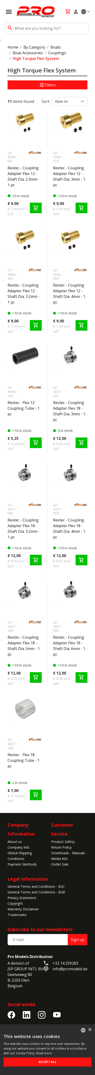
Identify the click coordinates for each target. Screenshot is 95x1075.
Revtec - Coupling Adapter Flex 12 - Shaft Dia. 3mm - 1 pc (69, 176)
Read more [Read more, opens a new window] (44, 1053)
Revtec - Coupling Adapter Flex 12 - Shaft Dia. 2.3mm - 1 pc (24, 176)
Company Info (19, 847)
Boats (55, 47)
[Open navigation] (9, 12)
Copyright (15, 903)
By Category (34, 47)
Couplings (57, 52)
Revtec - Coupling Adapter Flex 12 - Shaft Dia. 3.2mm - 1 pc (24, 294)
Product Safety (63, 841)
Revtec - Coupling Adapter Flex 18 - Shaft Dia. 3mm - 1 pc (69, 411)
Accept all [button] (48, 1062)
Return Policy (61, 847)
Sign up (77, 939)
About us (15, 841)
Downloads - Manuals (68, 853)
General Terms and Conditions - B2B (36, 892)
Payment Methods (22, 864)
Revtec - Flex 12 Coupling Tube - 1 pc (24, 408)
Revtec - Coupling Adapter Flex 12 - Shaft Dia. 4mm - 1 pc (69, 294)
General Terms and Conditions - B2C (36, 886)
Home (13, 47)
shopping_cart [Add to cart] (36, 208)
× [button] (89, 1030)
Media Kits (59, 858)
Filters (47, 85)
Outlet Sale (59, 864)
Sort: (46, 101)
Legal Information (28, 879)
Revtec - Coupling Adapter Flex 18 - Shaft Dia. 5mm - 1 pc (24, 646)
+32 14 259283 (65, 963)
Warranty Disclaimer (23, 909)
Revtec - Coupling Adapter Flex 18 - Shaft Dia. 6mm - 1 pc (69, 646)
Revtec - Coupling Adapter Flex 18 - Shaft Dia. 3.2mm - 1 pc (24, 528)
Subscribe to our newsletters (40, 929)
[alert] (47, 1049)
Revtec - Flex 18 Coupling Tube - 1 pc (24, 760)
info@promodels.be (70, 968)
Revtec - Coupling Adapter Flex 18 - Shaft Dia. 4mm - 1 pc (69, 528)
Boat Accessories (28, 52)
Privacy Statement (22, 898)
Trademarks (17, 914)
